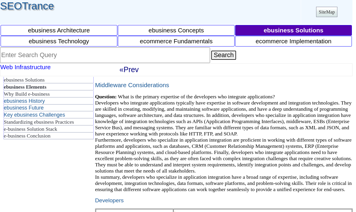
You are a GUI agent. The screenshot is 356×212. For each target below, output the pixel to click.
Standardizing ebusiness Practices (39, 122)
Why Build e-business (27, 94)
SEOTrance (27, 5)
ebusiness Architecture (59, 30)
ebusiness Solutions (24, 80)
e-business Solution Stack (30, 129)
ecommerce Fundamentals (176, 41)
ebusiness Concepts (176, 30)
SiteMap (327, 11)
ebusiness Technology (59, 41)
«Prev (129, 69)
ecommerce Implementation (293, 41)
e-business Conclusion (27, 136)
